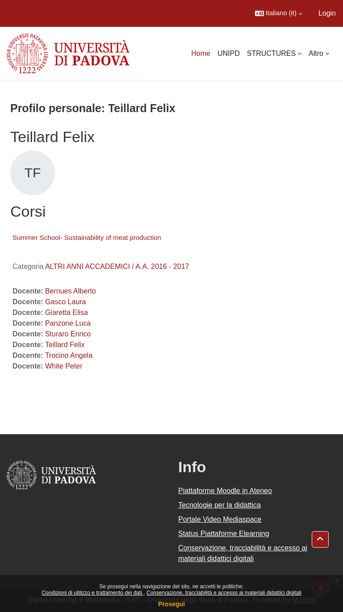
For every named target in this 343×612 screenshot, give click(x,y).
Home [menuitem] (200, 53)
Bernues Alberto (70, 291)
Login (327, 13)
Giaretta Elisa (66, 312)
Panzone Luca (68, 323)
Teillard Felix (65, 344)
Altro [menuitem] (316, 53)
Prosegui (171, 604)
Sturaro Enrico (68, 334)
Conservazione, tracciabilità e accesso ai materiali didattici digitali (223, 593)
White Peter (64, 366)
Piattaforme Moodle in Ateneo (225, 491)
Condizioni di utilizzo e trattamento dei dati (92, 593)
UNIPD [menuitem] (229, 53)
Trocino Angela (68, 355)
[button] (279, 13)
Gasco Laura (65, 302)
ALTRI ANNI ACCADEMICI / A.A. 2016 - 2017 (117, 266)
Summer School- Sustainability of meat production (87, 237)
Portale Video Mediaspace (220, 519)
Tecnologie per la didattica (219, 505)
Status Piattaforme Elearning (223, 533)
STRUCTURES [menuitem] (271, 53)
